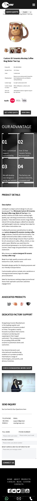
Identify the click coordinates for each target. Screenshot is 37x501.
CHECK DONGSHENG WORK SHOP (17, 368)
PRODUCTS (25, 479)
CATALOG (11, 482)
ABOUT (17, 479)
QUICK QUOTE (12, 12)
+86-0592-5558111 (5, 422)
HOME (9, 479)
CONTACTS (18, 484)
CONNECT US (8, 462)
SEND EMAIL (26, 112)
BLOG (19, 482)
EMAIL (15, 418)
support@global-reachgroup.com (19, 422)
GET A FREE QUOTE (11, 112)
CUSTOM (26, 482)
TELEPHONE (6, 418)
